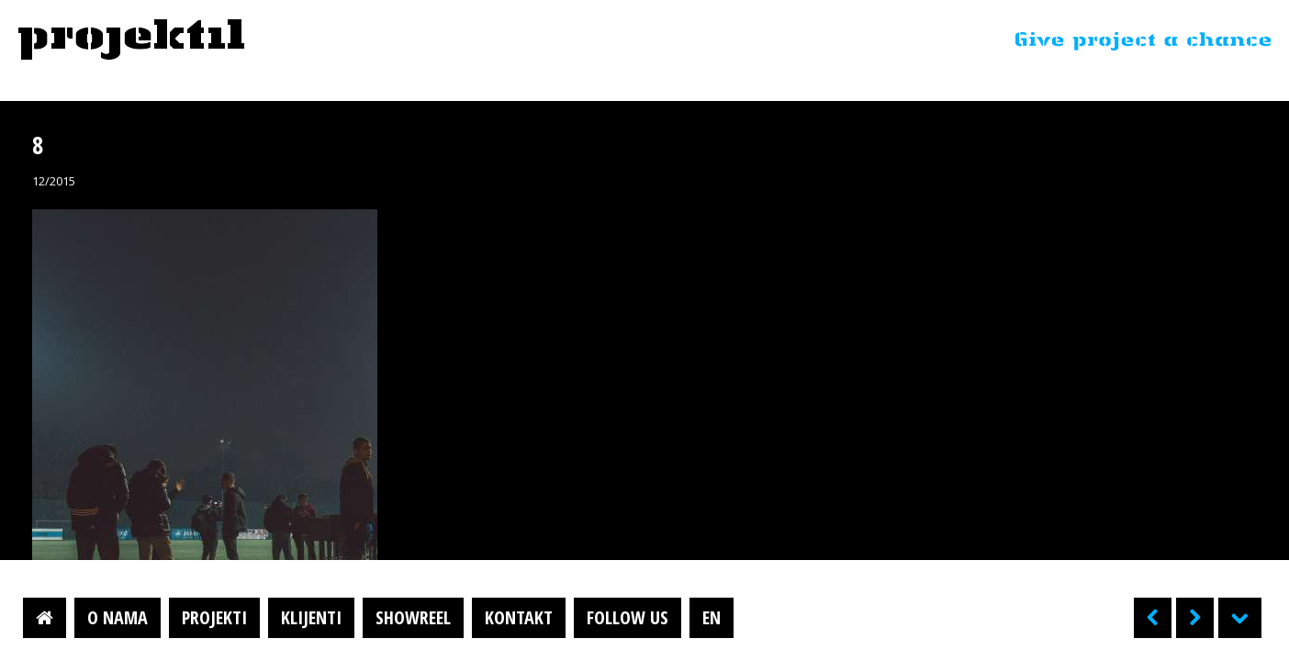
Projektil (131, 40)
